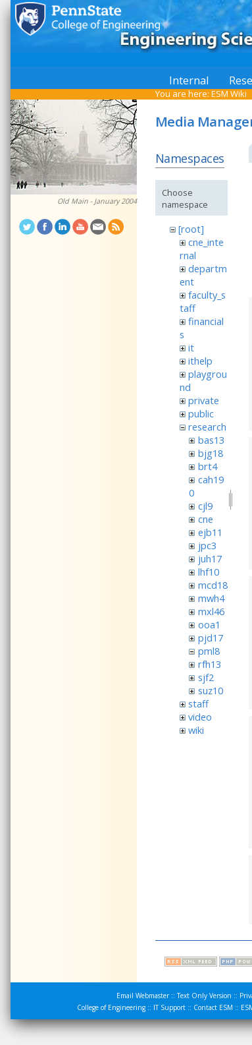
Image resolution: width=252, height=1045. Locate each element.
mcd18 (213, 584)
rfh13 (209, 664)
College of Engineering (111, 1007)
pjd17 (210, 637)
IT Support (169, 1007)
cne (205, 518)
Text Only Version (204, 995)
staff (198, 703)
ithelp (200, 360)
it (191, 347)
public (201, 413)
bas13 (211, 439)
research (207, 426)
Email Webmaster (142, 995)
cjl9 (205, 505)
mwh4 (211, 598)
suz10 (210, 690)
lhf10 (208, 571)
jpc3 (207, 545)
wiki (196, 729)
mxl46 (211, 611)
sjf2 (206, 677)
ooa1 (209, 624)
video (200, 716)
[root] (191, 228)
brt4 (207, 466)
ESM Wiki (229, 94)
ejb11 (210, 532)
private (203, 400)
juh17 (210, 558)
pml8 (209, 650)
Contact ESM (213, 1007)
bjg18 (210, 453)
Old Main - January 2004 (97, 201)
